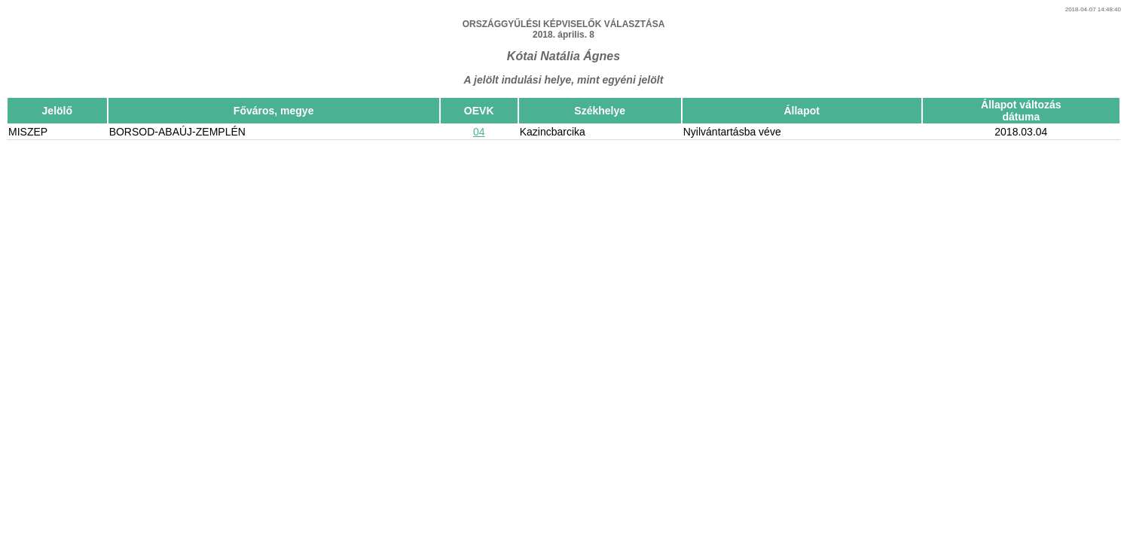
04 (479, 132)
